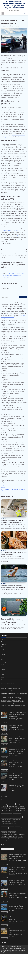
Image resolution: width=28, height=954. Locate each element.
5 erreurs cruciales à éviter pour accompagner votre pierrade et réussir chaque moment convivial (12, 621)
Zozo (2, 524)
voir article (4, 722)
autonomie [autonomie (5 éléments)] (4, 808)
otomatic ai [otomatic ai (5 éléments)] (19, 827)
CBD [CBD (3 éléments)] (3, 810)
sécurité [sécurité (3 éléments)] (15, 834)
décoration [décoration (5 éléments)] (22, 810)
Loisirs (2, 657)
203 (5, 796)
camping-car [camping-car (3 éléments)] (22, 808)
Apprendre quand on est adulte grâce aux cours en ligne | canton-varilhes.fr (13, 275)
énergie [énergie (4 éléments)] (22, 838)
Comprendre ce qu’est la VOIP (8, 707)
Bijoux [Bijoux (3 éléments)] (10, 808)
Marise (3, 589)
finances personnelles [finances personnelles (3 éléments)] (7, 817)
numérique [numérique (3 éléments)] (12, 827)
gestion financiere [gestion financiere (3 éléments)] (6, 821)
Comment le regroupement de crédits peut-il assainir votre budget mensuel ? (17, 714)
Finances (3, 649)
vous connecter (12, 287)
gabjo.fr (3, 485)
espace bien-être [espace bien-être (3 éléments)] (5, 814)
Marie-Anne (4, 624)
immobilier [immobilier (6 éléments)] (14, 821)
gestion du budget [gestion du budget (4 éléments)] (6, 819)
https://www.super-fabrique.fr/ (9, 230)
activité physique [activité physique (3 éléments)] (5, 804)
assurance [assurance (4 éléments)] (22, 806)
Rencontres (3, 672)
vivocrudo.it (4, 489)
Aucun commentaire (14, 719)
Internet (3, 651)
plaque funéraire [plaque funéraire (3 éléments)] (5, 830)
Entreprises (3, 646)
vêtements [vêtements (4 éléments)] (16, 838)
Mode (2, 664)
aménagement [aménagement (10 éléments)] (19, 804)
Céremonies (4, 644)
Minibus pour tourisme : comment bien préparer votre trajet (17, 930)
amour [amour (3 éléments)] (12, 804)
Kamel (17, 26)
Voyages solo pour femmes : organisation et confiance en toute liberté (17, 869)
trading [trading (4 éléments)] (3, 836)
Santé (2, 674)
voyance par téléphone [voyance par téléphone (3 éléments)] (7, 838)
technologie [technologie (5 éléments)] (21, 834)
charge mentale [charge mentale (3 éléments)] (9, 810)
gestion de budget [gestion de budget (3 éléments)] (18, 817)
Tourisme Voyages (5, 679)
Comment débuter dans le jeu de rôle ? (15, 690)
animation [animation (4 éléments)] (4, 806)
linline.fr (3, 487)
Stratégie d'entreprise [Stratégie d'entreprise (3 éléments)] (7, 834)
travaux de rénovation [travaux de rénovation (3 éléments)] (12, 836)
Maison (2, 659)
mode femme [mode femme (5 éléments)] (5, 827)
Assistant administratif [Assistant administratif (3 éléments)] (13, 806)
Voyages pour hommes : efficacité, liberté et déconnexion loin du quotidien (17, 893)
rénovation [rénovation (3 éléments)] (4, 832)
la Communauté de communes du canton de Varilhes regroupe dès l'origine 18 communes (14, 5)
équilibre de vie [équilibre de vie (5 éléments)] (5, 840)
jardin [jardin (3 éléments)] (15, 823)
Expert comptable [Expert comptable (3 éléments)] (15, 814)
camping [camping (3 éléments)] (15, 808)
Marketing (3, 662)
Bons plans (3, 641)
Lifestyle (3, 654)
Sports (2, 677)
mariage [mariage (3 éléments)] (17, 825)
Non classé (3, 667)
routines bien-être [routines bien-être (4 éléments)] (15, 830)
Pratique (9, 243)
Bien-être (3, 639)
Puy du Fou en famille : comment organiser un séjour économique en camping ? (18, 917)
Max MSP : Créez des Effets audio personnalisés (11, 705)
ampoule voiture (15, 236)
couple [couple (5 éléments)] (16, 810)
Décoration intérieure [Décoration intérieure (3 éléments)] (6, 812)
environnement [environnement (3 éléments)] (16, 812)
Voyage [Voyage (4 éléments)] (20, 836)
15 (4, 942)
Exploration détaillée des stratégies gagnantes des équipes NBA (15, 762)
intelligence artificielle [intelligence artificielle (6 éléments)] (7, 823)
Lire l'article (5, 864)
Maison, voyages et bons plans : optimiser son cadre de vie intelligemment (17, 856)
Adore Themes (10, 952)
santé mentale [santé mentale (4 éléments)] (12, 832)
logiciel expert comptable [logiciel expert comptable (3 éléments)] (7, 825)
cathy (3, 556)
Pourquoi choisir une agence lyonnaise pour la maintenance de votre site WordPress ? (17, 749)
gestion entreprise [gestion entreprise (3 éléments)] (16, 819)
